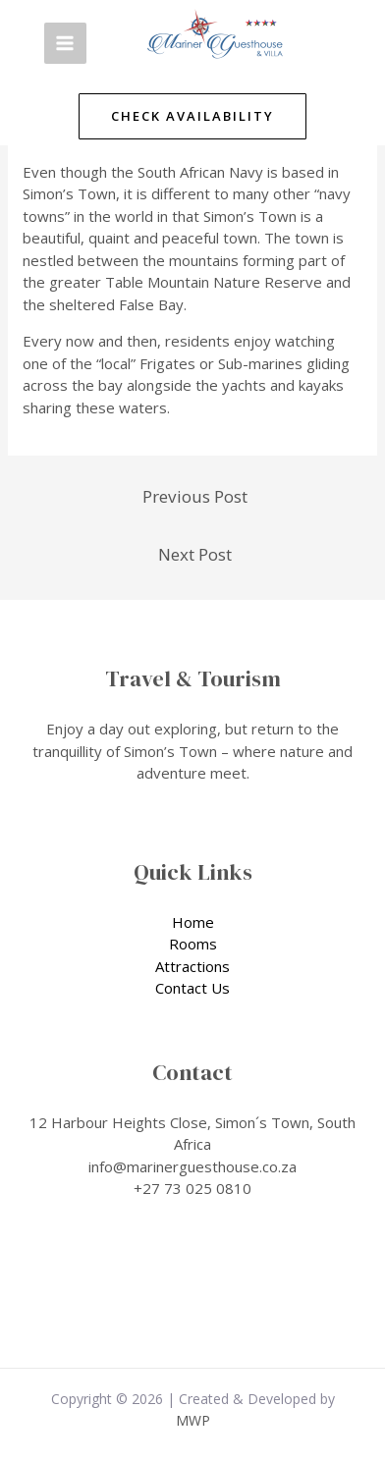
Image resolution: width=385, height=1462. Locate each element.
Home (193, 922)
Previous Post (195, 496)
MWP (193, 1420)
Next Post (195, 554)
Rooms (193, 943)
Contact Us (192, 988)
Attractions (192, 966)
